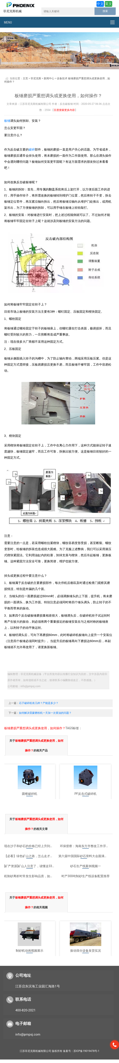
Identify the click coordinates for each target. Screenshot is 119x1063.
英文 (108, 4)
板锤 (7, 120)
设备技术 (62, 78)
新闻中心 (49, 78)
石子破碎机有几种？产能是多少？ (38, 703)
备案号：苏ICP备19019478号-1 (81, 1051)
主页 (25, 78)
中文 (100, 4)
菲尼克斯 (36, 78)
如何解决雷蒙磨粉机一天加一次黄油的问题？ (45, 712)
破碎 (32, 149)
